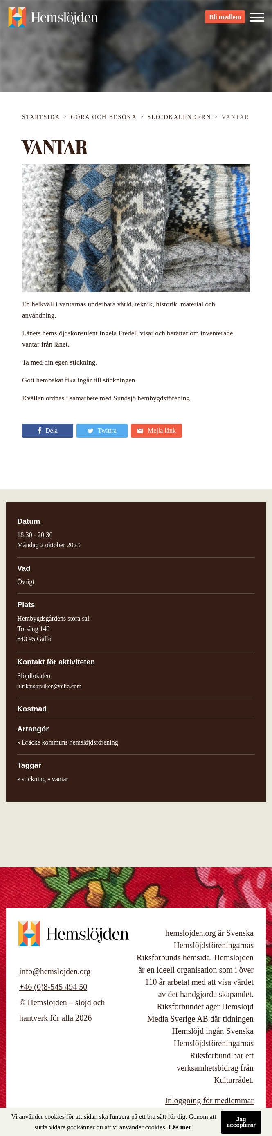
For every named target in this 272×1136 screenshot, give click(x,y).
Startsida (41, 117)
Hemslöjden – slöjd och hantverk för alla (53, 20)
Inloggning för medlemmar (209, 1100)
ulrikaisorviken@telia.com (49, 686)
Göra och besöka (104, 117)
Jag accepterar (241, 1122)
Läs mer (180, 1127)
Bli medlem (225, 20)
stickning (34, 779)
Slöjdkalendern (179, 117)
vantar (60, 779)
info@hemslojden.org (54, 971)
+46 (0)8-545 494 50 (53, 986)
